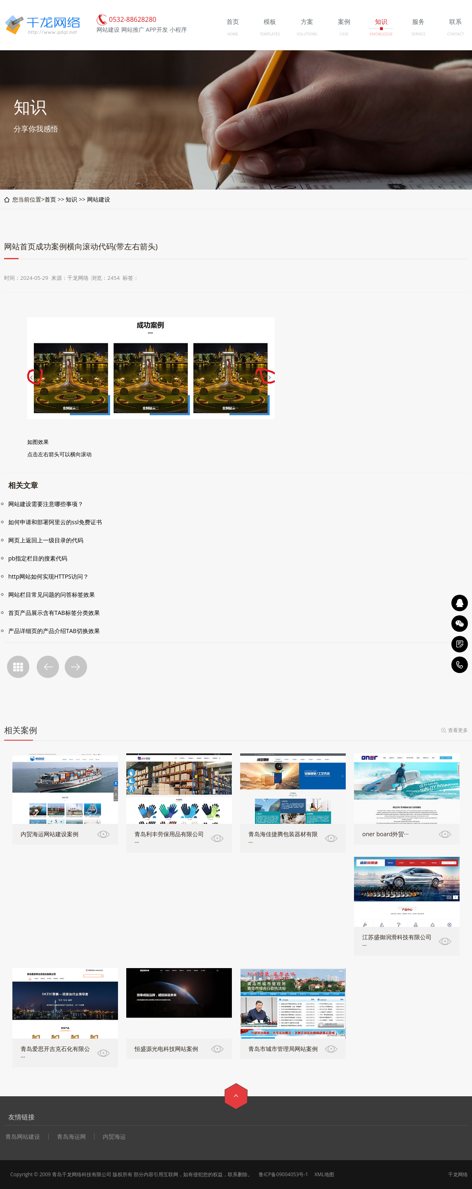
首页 (50, 199)
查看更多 (458, 730)
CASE (344, 34)
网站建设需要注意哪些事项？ (45, 504)
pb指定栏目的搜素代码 (37, 558)
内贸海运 (114, 1137)
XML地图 (324, 1174)
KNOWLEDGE (381, 34)
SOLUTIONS (307, 34)
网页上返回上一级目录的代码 (45, 540)
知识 (71, 199)
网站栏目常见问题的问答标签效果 (51, 594)
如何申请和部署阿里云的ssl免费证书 (55, 522)
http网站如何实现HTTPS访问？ (48, 576)
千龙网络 (458, 1174)
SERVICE (418, 34)
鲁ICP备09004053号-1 (283, 1174)
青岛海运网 (71, 1137)
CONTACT (455, 34)
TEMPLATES (270, 34)
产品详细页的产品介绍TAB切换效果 (54, 631)
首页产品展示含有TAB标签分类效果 (54, 613)
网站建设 (98, 199)
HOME (232, 34)
